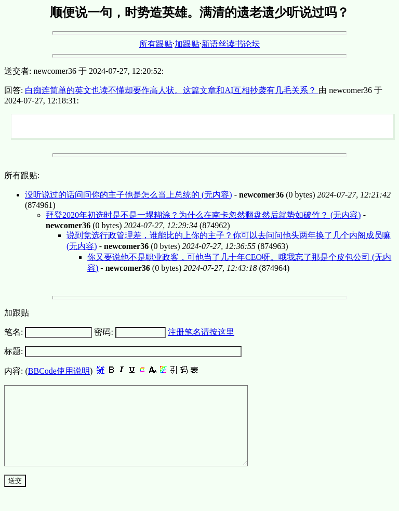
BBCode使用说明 (59, 370)
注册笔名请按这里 (201, 331)
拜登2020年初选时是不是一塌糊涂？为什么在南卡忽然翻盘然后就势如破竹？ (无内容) (203, 215)
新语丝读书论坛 (231, 44)
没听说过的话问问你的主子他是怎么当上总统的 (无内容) (128, 194)
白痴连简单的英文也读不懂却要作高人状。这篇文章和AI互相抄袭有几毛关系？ (171, 90)
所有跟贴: (21, 175)
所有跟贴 (155, 44)
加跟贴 (187, 44)
